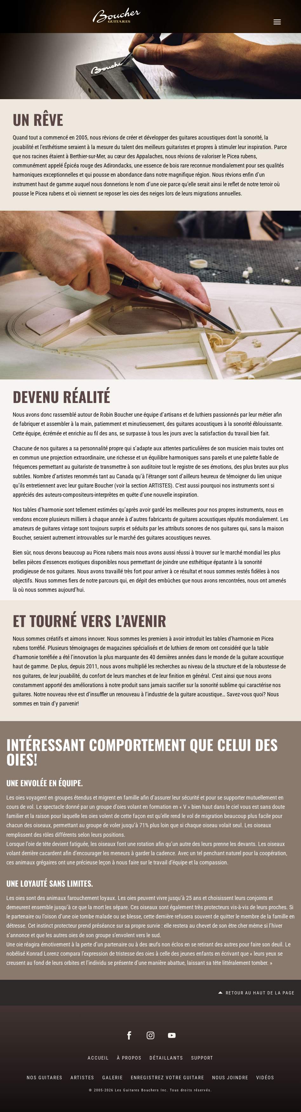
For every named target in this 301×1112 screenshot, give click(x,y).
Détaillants (166, 1058)
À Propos (129, 1058)
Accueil (98, 1058)
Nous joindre (230, 1078)
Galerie (112, 1078)
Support (202, 1058)
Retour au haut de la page (260, 992)
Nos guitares (45, 1078)
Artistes (82, 1078)
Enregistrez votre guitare (167, 1078)
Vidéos (265, 1078)
